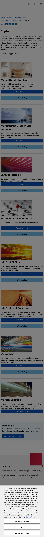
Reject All (22, 527)
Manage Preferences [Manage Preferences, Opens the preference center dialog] (22, 521)
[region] (22, 511)
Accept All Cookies (22, 533)
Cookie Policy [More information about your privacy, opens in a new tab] (30, 517)
